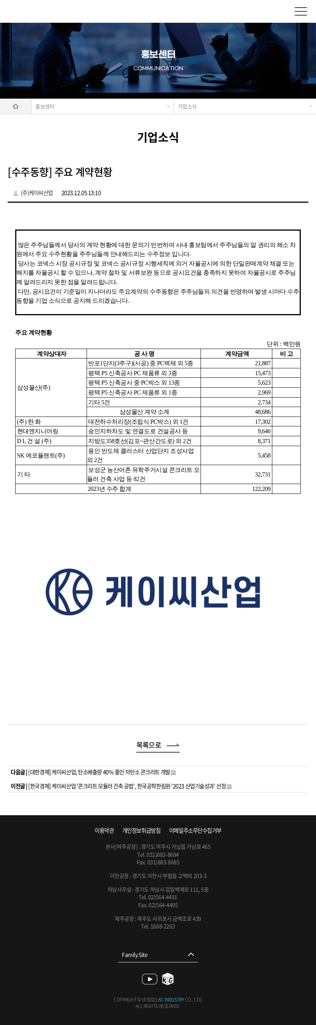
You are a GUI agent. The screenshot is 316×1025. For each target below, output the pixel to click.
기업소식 (187, 106)
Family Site (134, 954)
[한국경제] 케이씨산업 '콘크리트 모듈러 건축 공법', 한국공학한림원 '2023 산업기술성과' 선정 (127, 786)
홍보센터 (44, 106)
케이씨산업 (38, 11)
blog (168, 979)
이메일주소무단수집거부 (195, 831)
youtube (149, 979)
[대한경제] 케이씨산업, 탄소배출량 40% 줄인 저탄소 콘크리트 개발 (99, 772)
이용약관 (104, 831)
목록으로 (158, 745)
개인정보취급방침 (141, 831)
